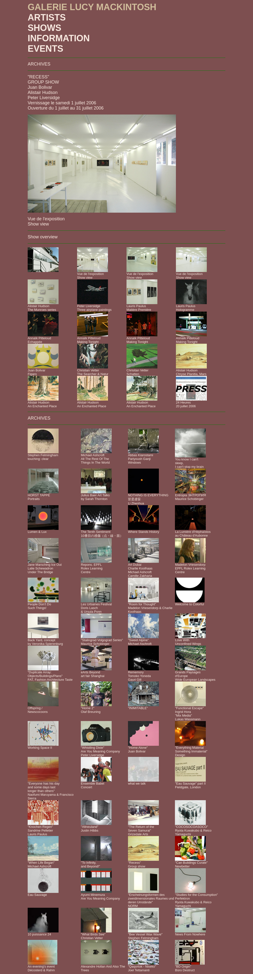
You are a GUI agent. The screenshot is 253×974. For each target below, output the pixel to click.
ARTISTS (47, 17)
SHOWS (44, 28)
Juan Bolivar (40, 87)
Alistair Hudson (43, 92)
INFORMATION (59, 38)
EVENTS (45, 49)
